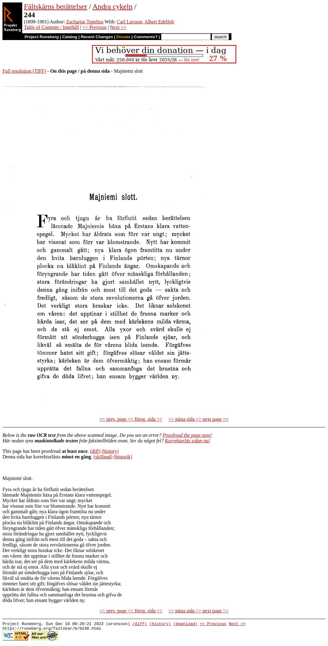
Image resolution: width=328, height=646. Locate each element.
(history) (110, 451)
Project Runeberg (41, 37)
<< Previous (94, 27)
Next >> (118, 27)
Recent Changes (97, 37)
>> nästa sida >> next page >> (198, 419)
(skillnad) (102, 456)
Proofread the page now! (187, 435)
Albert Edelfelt (159, 21)
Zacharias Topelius (84, 21)
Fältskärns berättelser (55, 6)
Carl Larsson (129, 21)
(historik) (123, 456)
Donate (123, 37)
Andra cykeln (112, 6)
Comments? (146, 37)
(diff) (95, 451)
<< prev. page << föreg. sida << (131, 419)
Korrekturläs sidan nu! (187, 440)
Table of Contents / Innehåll (51, 27)
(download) (185, 624)
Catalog (69, 37)
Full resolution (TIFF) (24, 71)
